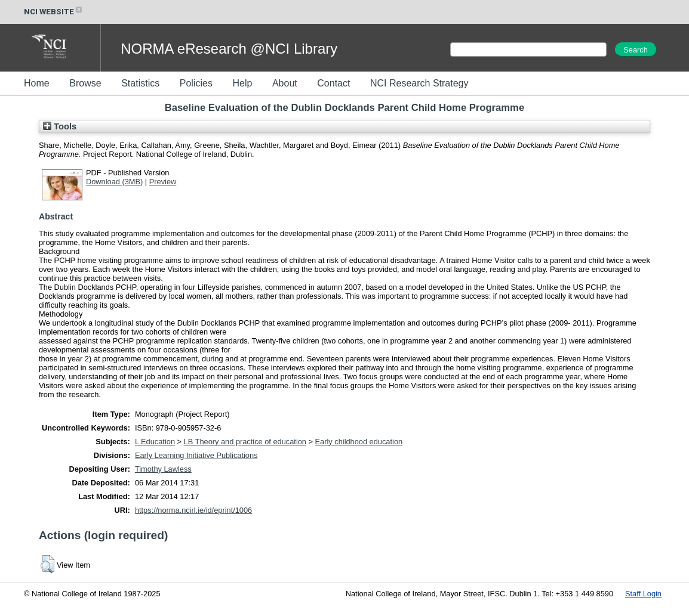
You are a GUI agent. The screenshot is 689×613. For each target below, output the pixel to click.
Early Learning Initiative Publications (196, 455)
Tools (59, 126)
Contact (333, 83)
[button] (47, 564)
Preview (163, 181)
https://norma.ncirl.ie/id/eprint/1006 (193, 510)
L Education (155, 441)
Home (37, 83)
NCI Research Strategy (419, 83)
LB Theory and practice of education (245, 441)
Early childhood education (359, 441)
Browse (85, 83)
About (284, 83)
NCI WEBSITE (54, 11)
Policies (196, 83)
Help (242, 83)
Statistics (140, 83)
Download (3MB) (114, 181)
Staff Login (643, 593)
